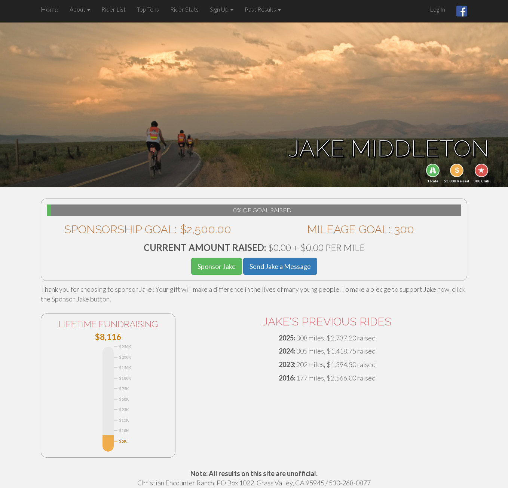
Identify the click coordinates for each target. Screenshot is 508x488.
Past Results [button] (263, 9)
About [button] (80, 9)
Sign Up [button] (221, 9)
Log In (437, 9)
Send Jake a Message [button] (280, 266)
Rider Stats (184, 9)
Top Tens (148, 9)
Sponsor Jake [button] (217, 266)
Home (49, 9)
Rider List (113, 9)
